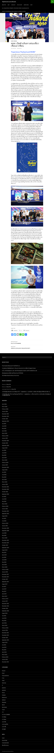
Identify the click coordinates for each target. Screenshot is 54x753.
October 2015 (5, 637)
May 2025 (4, 428)
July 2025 (4, 423)
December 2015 (5, 632)
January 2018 (5, 571)
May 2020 (4, 535)
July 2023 (4, 472)
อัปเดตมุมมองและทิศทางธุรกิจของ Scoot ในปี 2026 (12, 373)
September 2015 (5, 640)
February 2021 (5, 523)
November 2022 (5, 489)
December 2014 (5, 661)
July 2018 (4, 557)
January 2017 (5, 601)
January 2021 (5, 525)
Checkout (13, 4)
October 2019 (5, 545)
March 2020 (4, 537)
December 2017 (5, 574)
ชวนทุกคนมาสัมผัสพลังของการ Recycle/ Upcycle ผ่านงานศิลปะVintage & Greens (19, 368)
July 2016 (4, 615)
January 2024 (5, 464)
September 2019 (5, 547)
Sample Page (26, 4)
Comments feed (5, 742)
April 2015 (4, 652)
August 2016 (4, 613)
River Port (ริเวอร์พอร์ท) (27, 342)
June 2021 (4, 520)
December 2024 (5, 440)
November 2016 (5, 605)
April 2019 (4, 554)
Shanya (20, 48)
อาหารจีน (4, 721)
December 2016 (5, 603)
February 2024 (5, 462)
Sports (3, 704)
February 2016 (5, 627)
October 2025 (5, 418)
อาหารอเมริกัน (5, 724)
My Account (19, 4)
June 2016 (4, 618)
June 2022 (4, 499)
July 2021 (4, 518)
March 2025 (4, 433)
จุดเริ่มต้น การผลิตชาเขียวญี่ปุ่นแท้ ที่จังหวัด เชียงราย (39, 391)
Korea (3, 692)
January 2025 (5, 438)
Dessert (3, 670)
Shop (31, 4)
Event (12, 41)
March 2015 (4, 654)
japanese (4, 687)
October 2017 (5, 579)
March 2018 (4, 567)
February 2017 (5, 598)
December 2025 (5, 413)
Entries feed (4, 740)
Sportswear (4, 707)
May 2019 (4, 552)
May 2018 (4, 562)
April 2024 (4, 457)
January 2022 (5, 508)
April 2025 (4, 430)
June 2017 (4, 588)
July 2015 (4, 644)
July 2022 (4, 496)
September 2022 (5, 494)
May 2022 (4, 501)
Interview (4, 682)
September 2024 (5, 445)
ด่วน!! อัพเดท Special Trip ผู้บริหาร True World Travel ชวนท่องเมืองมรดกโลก (15, 8)
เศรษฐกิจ (4, 729)
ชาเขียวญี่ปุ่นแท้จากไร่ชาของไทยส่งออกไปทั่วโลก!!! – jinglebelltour (16, 394)
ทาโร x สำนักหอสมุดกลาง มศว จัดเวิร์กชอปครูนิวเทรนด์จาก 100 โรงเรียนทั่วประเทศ (19, 370)
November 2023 (5, 467)
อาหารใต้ (4, 726)
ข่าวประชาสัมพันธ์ (6, 714)
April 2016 (4, 623)
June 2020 (4, 533)
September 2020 (5, 530)
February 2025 (5, 435)
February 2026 (5, 409)
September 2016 (5, 610)
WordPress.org (5, 745)
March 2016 (4, 625)
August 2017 (4, 584)
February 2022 (5, 506)
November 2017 (5, 576)
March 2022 (4, 503)
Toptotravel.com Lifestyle (9, 1)
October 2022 (5, 491)
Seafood (3, 699)
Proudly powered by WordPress (7, 751)
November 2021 (5, 511)
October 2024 (5, 443)
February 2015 (5, 657)
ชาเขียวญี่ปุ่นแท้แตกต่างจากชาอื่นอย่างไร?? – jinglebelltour (14, 391)
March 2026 (4, 406)
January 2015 (5, 659)
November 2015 (5, 635)
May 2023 (4, 477)
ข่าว (3, 712)
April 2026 (4, 404)
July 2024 (4, 450)
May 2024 (4, 455)
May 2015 (4, 649)
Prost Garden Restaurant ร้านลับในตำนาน (11, 365)
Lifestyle (4, 695)
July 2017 (4, 586)
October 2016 (5, 608)
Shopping (4, 702)
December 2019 (5, 540)
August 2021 (4, 516)
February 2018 (5, 569)
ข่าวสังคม (4, 716)
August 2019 (4, 550)
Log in (3, 737)
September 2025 (5, 421)
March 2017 (4, 596)
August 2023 (4, 469)
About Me (4, 4)
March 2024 (4, 460)
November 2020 (5, 528)
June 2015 (4, 647)
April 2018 (4, 564)
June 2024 (4, 452)
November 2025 (5, 416)
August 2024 (4, 447)
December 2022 (5, 486)
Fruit (3, 678)
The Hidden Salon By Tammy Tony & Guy (10, 375)
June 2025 (4, 426)
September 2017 (5, 581)
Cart (8, 4)
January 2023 (5, 484)
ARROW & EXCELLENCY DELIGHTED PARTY (27, 347)
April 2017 (4, 593)
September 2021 (5, 513)
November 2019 (5, 542)
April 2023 (4, 479)
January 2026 (5, 411)
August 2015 (4, 642)
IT (2, 685)
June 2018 (4, 559)
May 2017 (4, 591)
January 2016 (5, 630)
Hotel (3, 680)
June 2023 (4, 474)
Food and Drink (5, 675)
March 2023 (4, 481)
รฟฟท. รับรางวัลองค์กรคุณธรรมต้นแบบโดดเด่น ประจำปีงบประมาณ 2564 (14, 11)
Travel (15, 41)
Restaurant (4, 697)
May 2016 (4, 620)
